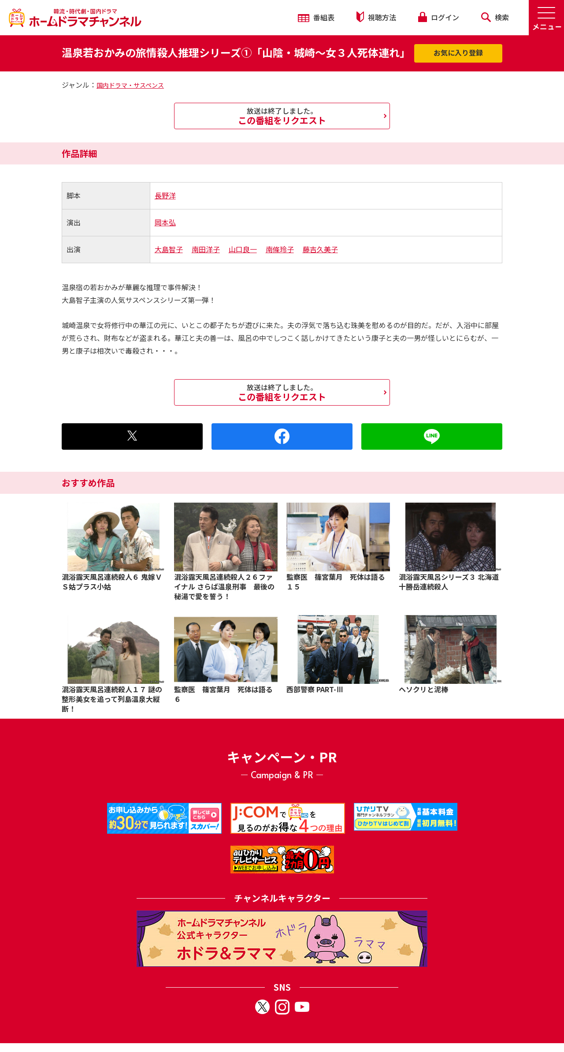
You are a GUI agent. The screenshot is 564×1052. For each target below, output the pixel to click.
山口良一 (243, 249)
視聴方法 (376, 16)
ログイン (438, 17)
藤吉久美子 (320, 249)
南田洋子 (206, 249)
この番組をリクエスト (282, 116)
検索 (495, 17)
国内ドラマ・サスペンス (130, 85)
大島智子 (169, 249)
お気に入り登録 (458, 52)
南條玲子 (280, 249)
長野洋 (165, 195)
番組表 (316, 17)
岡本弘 (165, 222)
